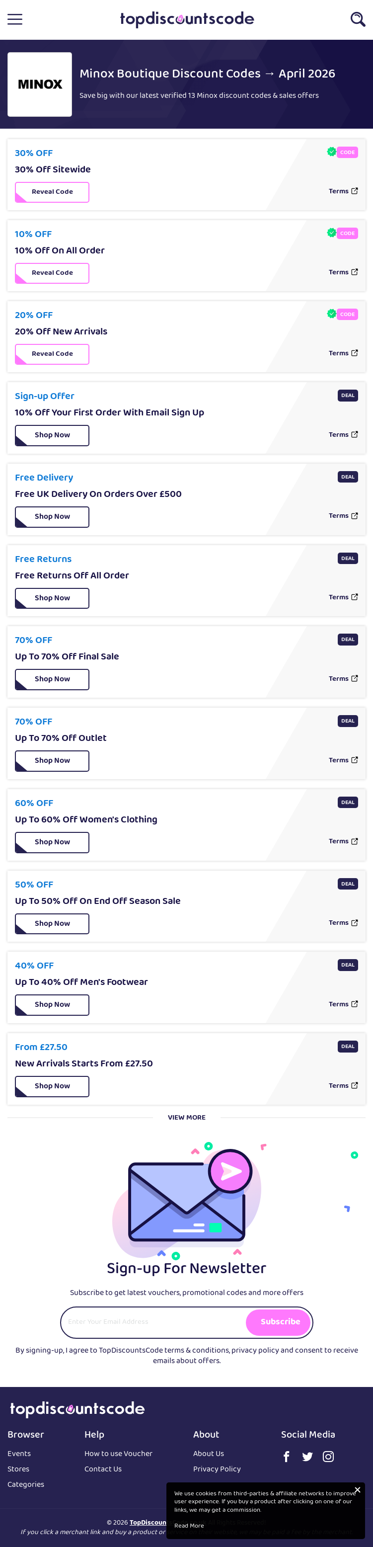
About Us (208, 1455)
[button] (14, 20)
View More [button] (187, 1118)
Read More (189, 1527)
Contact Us (103, 1470)
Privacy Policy (217, 1470)
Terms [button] (339, 192)
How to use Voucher (118, 1455)
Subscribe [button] (280, 1322)
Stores (18, 1470)
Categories (25, 1485)
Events (19, 1455)
